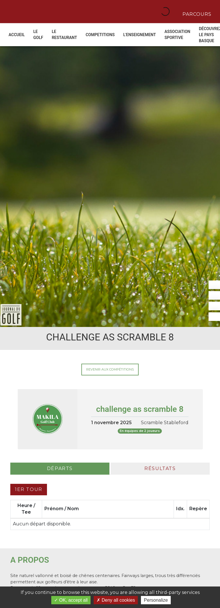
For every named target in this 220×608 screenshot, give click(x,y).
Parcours (196, 14)
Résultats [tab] (160, 468)
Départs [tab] (60, 468)
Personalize (156, 600)
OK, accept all (71, 600)
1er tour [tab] (28, 489)
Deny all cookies (116, 600)
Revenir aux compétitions (110, 369)
